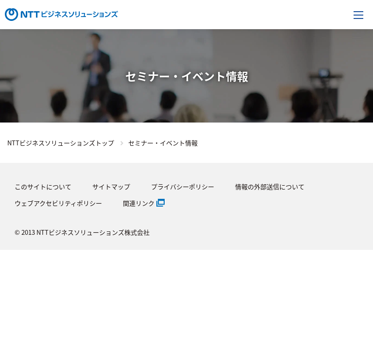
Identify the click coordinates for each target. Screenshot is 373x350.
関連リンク (138, 203)
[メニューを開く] (358, 14)
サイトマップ (111, 186)
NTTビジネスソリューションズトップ (60, 142)
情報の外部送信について (270, 186)
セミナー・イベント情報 (163, 142)
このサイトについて (43, 186)
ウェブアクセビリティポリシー (58, 203)
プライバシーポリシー (182, 186)
